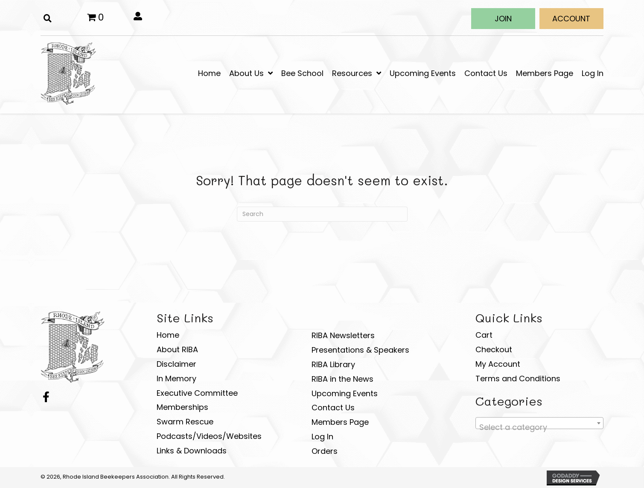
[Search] (322, 214)
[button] (503, 18)
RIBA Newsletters (343, 335)
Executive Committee (197, 393)
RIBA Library (333, 364)
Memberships (182, 407)
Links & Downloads (192, 450)
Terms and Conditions (517, 378)
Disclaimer (176, 364)
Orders (325, 451)
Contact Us (333, 407)
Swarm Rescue (185, 421)
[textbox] (539, 427)
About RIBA (177, 349)
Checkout (493, 349)
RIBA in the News (342, 379)
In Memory (176, 378)
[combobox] (539, 423)
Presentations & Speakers (360, 350)
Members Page (340, 422)
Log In (322, 436)
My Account (497, 364)
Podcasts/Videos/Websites (209, 436)
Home (168, 335)
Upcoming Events (345, 393)
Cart (483, 335)
